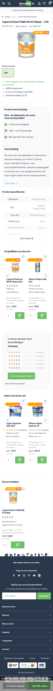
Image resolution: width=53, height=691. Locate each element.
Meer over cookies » (40, 686)
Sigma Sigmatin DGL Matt (13, 424)
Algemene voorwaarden (14, 658)
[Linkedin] (39, 575)
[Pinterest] (29, 575)
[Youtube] (34, 575)
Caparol (23, 26)
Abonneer (44, 596)
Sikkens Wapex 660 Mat (37, 280)
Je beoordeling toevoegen (21, 376)
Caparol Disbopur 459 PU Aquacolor (14, 280)
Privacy (32, 658)
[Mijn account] (39, 3)
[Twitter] (19, 575)
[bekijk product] (19, 315)
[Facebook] (14, 575)
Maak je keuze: (8, 66)
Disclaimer (45, 658)
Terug (6, 17)
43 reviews (22, 430)
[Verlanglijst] (44, 3)
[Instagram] (24, 575)
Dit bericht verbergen (16, 686)
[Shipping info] (13, 84)
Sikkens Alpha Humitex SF (35, 424)
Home (14, 17)
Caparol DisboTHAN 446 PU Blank (13, 511)
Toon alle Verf (35, 26)
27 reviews (45, 430)
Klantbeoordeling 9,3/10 (14, 95)
